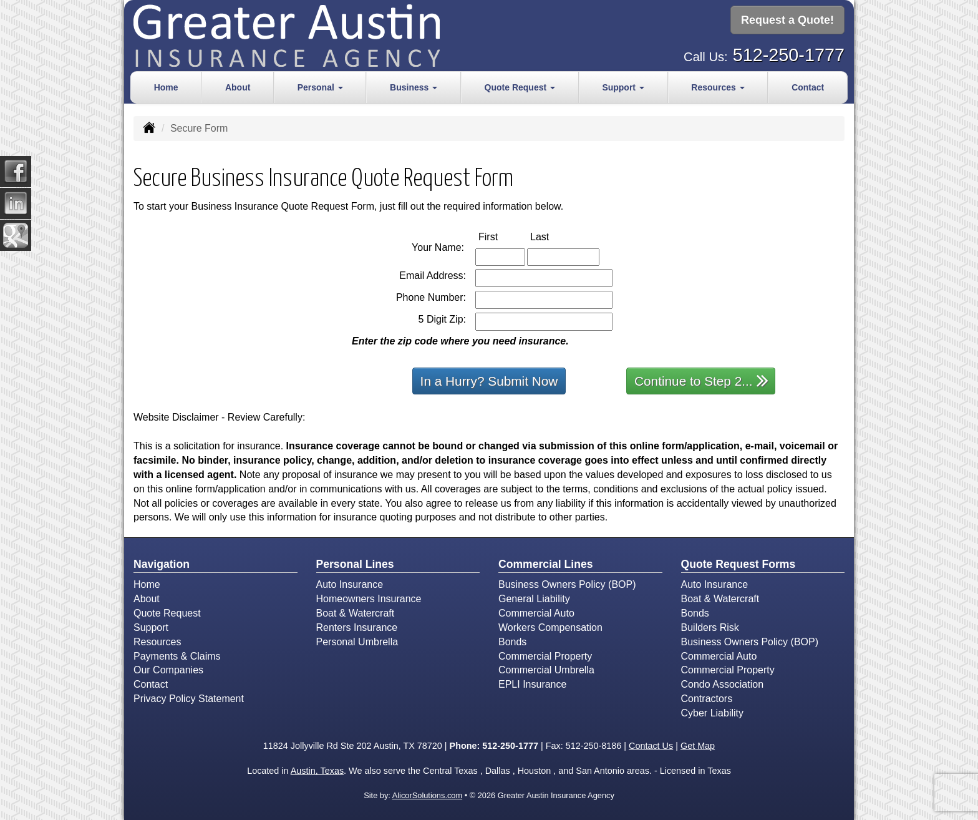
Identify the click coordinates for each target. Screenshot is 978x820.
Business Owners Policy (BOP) (567, 584)
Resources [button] (717, 87)
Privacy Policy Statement (188, 698)
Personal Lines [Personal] (355, 564)
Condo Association (722, 684)
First (501, 236)
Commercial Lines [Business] (545, 564)
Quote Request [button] (520, 87)
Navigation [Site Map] (161, 564)
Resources (157, 642)
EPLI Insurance (532, 684)
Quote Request (167, 613)
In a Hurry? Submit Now (489, 381)
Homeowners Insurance (369, 598)
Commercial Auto (536, 613)
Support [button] (623, 87)
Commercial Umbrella (546, 670)
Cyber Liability (712, 713)
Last (552, 236)
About (237, 87)
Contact (808, 87)
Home (166, 87)
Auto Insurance (350, 584)
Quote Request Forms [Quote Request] (738, 564)
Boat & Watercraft (355, 613)
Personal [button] (320, 87)
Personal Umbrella (357, 642)
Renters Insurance (357, 627)
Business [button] (413, 87)
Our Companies (168, 670)
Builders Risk (710, 627)
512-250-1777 (789, 54)
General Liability (534, 598)
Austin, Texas (317, 771)
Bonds (512, 642)
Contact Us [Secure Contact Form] (651, 746)
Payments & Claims (177, 656)
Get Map (697, 746)
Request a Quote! (787, 20)
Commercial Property (545, 656)
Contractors (707, 698)
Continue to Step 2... (701, 380)
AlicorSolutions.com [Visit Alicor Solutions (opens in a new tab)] (427, 795)
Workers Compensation (550, 627)
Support (150, 627)
